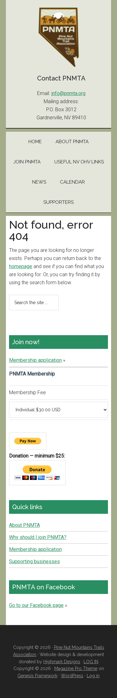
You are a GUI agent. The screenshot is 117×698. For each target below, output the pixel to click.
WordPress (72, 675)
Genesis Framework (37, 675)
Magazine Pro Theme (75, 668)
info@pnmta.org (68, 93)
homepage (20, 266)
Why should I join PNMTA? (37, 537)
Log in (93, 675)
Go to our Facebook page (36, 605)
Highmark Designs (61, 661)
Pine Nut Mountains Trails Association (58, 37)
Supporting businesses (34, 561)
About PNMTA (24, 525)
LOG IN (91, 661)
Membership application (35, 360)
